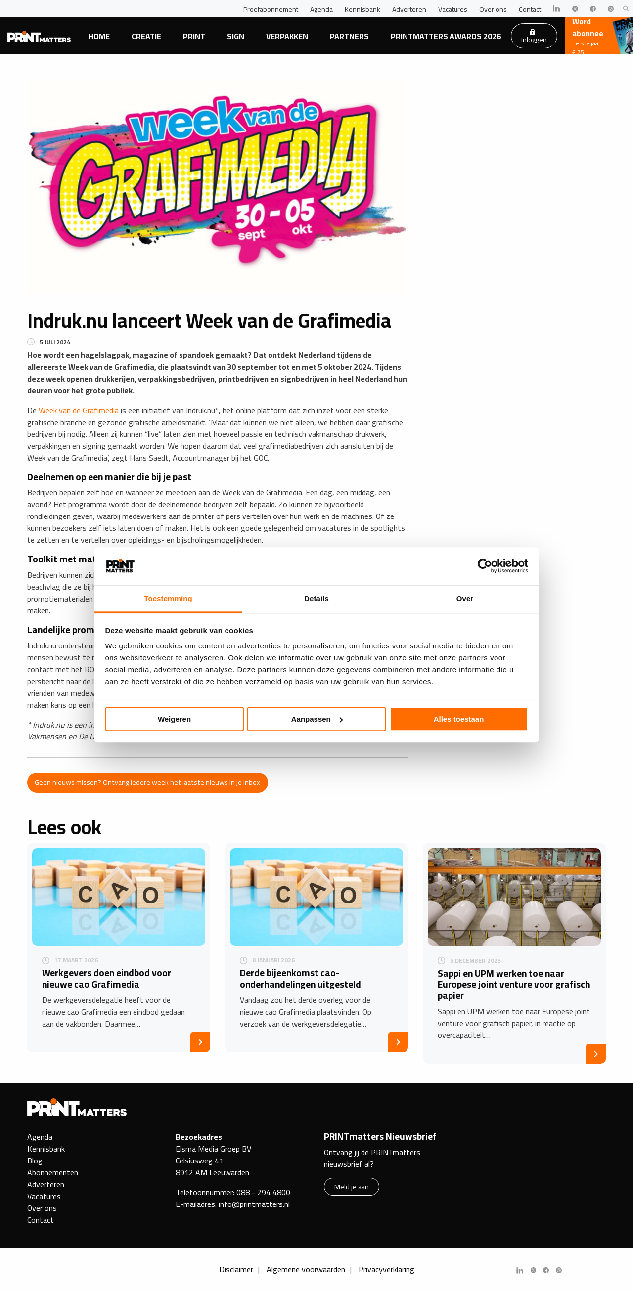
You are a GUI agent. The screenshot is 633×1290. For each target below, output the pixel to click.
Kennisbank (362, 9)
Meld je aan (351, 1186)
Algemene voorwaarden (306, 1269)
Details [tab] (316, 598)
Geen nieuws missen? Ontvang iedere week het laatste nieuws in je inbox (147, 782)
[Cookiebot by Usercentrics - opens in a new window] (485, 566)
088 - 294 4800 (263, 1192)
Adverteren (409, 9)
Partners (349, 36)
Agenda (321, 9)
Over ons (493, 9)
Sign (235, 36)
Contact (530, 9)
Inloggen (534, 37)
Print (194, 36)
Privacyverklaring (386, 1269)
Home (99, 36)
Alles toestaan (459, 719)
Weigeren (174, 719)
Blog (35, 1160)
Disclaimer (236, 1269)
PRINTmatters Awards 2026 (446, 36)
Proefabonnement (270, 9)
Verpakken (287, 36)
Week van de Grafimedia (79, 410)
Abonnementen (52, 1172)
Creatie (146, 36)
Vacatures (452, 9)
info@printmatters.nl (254, 1204)
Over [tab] (465, 598)
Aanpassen (317, 719)
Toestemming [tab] (168, 598)
